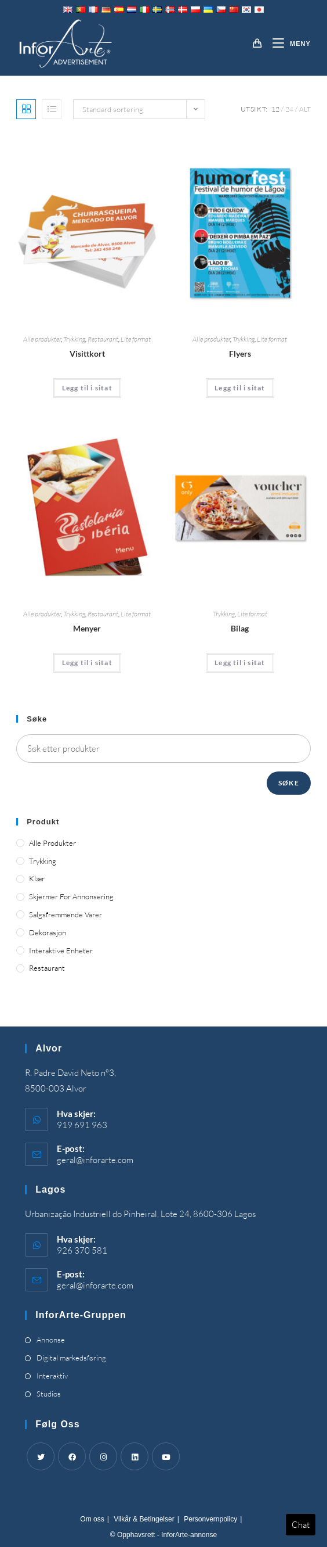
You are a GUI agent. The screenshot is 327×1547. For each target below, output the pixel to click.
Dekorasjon (47, 932)
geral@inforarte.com (95, 1159)
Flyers (240, 353)
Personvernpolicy (210, 1519)
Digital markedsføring (71, 1357)
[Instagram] (103, 1456)
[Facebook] (72, 1456)
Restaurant (103, 339)
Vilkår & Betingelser (144, 1519)
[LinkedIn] (134, 1456)
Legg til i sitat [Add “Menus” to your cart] (87, 662)
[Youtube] (166, 1456)
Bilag (240, 628)
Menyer (87, 628)
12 (275, 109)
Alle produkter (42, 339)
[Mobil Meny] (287, 43)
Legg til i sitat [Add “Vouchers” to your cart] (240, 662)
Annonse (51, 1339)
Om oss (92, 1519)
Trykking (74, 339)
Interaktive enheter (61, 950)
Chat (301, 1524)
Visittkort (87, 353)
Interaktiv (52, 1375)
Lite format (136, 339)
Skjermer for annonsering (71, 896)
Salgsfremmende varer (65, 914)
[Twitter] (40, 1456)
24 (289, 109)
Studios (49, 1393)
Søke (288, 782)
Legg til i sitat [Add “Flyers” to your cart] (240, 387)
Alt (305, 109)
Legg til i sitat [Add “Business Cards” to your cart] (87, 387)
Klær (37, 878)
